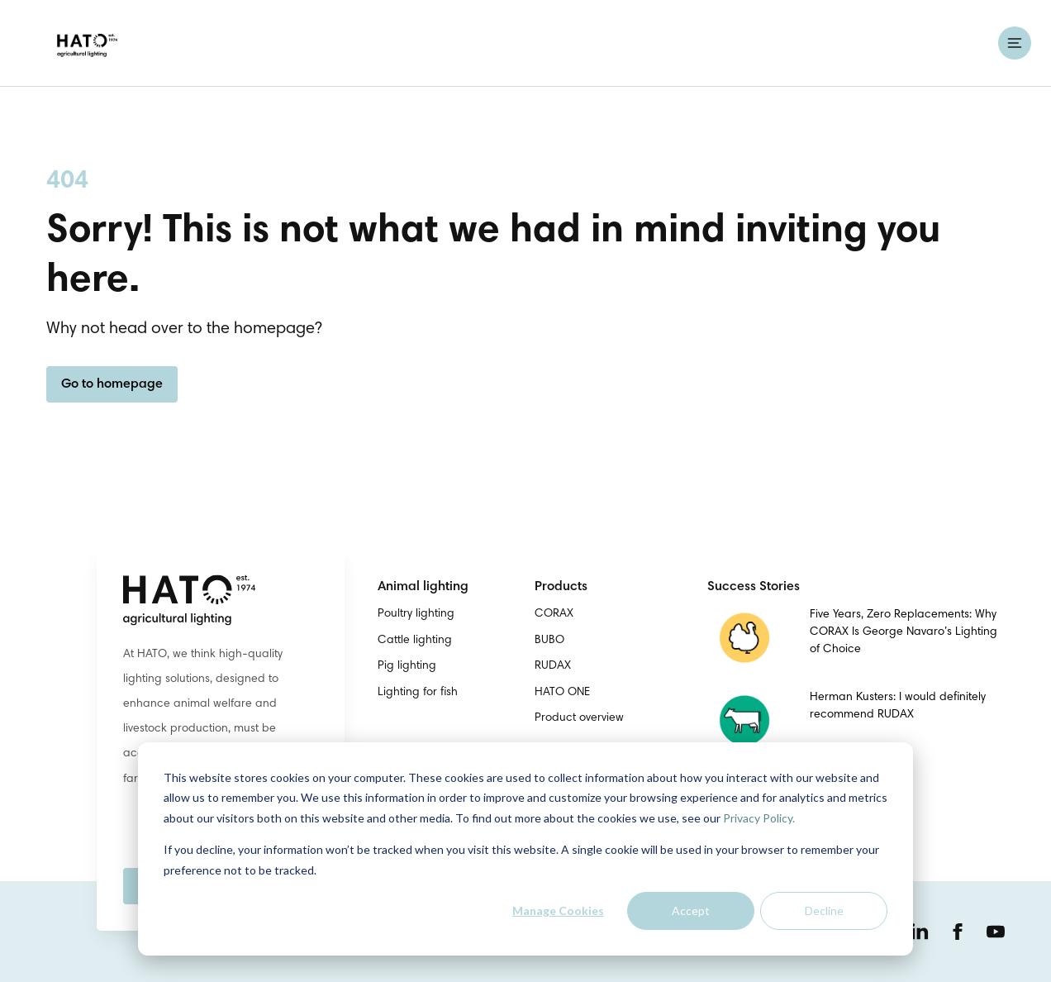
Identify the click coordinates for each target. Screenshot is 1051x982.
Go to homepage (112, 384)
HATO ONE (562, 692)
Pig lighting (407, 666)
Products (561, 586)
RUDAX (553, 666)
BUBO (549, 640)
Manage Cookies (558, 910)
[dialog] (525, 849)
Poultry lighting (416, 614)
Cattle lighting (415, 640)
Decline (824, 910)
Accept (691, 910)
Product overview (579, 718)
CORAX (554, 614)
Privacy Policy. (759, 818)
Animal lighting (423, 586)
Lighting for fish (418, 692)
